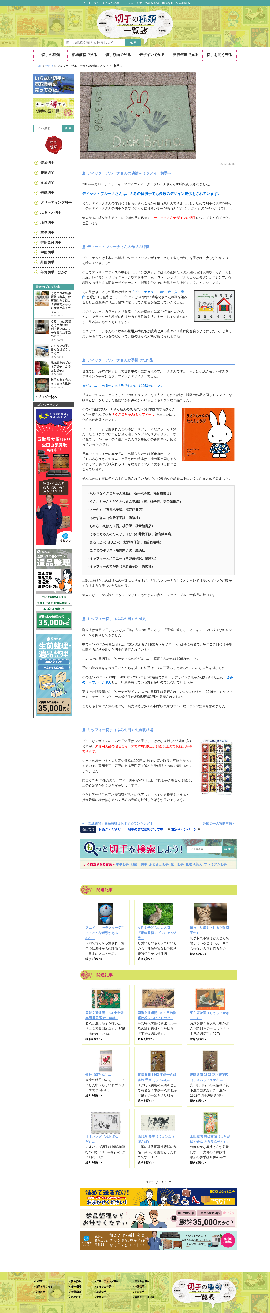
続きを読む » (93, 959)
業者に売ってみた (45, 1291)
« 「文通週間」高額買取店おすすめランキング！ (117, 823)
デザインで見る (152, 55)
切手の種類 (50, 55)
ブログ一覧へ (47, 397)
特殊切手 (47, 192)
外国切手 (47, 262)
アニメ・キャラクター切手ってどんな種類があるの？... (104, 933)
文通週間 (47, 183)
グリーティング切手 (56, 202)
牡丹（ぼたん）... (98, 1074)
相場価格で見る (84, 55)
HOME (39, 1281)
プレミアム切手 (215, 864)
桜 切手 (177, 864)
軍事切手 (122, 864)
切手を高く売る (219, 55)
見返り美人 (194, 864)
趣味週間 (47, 173)
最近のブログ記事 (48, 287)
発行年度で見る (185, 55)
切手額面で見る (118, 55)
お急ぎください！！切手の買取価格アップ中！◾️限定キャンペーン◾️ (149, 829)
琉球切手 (47, 223)
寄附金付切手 (50, 242)
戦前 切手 (139, 864)
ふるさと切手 (159, 864)
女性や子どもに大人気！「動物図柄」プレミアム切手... (157, 933)
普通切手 (47, 163)
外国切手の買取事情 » (219, 823)
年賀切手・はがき (54, 272)
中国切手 (47, 252)
